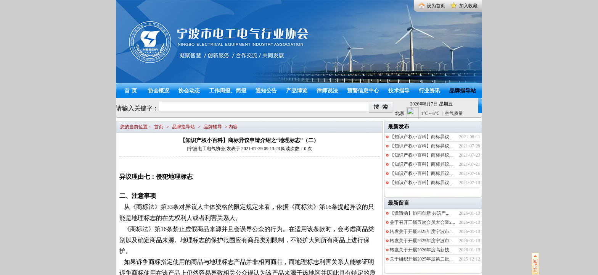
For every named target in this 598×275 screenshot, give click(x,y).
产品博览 (296, 91)
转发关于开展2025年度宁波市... (421, 231)
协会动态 (189, 91)
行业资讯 (429, 91)
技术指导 (399, 91)
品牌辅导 (213, 126)
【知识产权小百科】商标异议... (421, 136)
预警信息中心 (363, 91)
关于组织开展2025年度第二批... (421, 259)
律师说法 (327, 91)
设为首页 (436, 5)
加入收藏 (468, 5)
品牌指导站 (462, 91)
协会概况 (158, 91)
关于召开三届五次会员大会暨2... (422, 222)
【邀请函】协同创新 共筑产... (419, 213)
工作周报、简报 (227, 91)
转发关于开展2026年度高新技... (421, 249)
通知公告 (266, 91)
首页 (131, 91)
